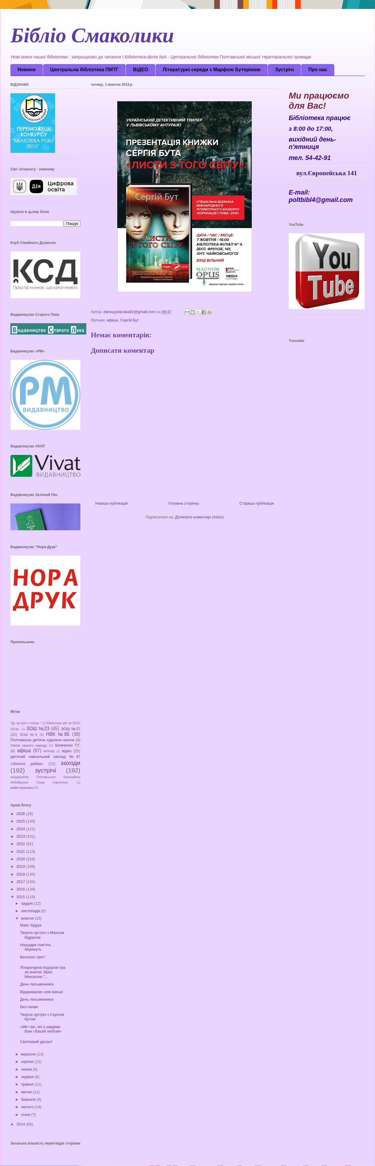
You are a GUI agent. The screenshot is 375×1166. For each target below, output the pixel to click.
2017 (21, 881)
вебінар (49, 751)
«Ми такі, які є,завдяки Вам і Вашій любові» (40, 1029)
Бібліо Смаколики (92, 38)
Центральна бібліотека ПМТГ (84, 69)
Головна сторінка (183, 503)
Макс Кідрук (30, 925)
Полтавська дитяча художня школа (42, 740)
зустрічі (45, 770)
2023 (21, 836)
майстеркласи (21, 787)
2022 (21, 844)
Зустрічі (284, 69)
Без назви (29, 1007)
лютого (28, 1107)
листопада (31, 911)
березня (29, 1099)
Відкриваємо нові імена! (41, 992)
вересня (29, 1054)
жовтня (28, 918)
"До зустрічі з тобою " (25, 723)
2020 (21, 859)
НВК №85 (57, 734)
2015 (21, 897)
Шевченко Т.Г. (68, 745)
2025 (21, 821)
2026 (21, 813)
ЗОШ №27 (70, 729)
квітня (27, 1092)
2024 (21, 829)
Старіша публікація (257, 503)
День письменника (36, 984)
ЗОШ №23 (37, 728)
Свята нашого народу (28, 745)
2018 (21, 874)
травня (28, 1084)
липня (27, 1069)
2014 (21, 1124)
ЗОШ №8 (28, 734)
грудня (27, 903)
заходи (70, 762)
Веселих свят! (32, 957)
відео (66, 751)
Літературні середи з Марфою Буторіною (212, 69)
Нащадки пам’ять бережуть (35, 947)
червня (28, 1077)
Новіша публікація (111, 503)
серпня (28, 1061)
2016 (21, 889)
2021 (21, 851)
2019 (21, 866)
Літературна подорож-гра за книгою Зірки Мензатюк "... (42, 972)
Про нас (317, 69)
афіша (112, 320)
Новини (27, 69)
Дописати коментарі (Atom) (199, 517)
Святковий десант (36, 1041)
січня (26, 1114)
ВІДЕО (140, 69)
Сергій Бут (129, 320)
